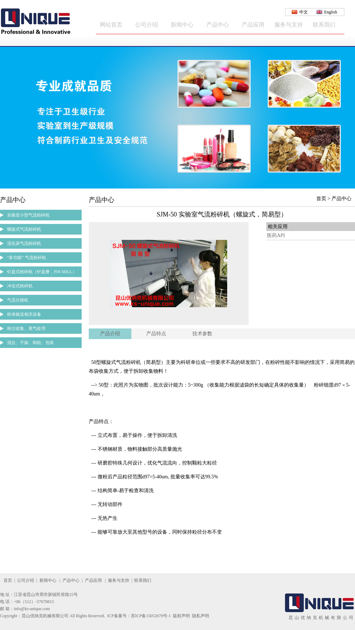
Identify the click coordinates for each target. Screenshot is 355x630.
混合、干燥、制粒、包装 (30, 342)
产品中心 (217, 25)
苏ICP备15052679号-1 (151, 615)
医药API (276, 235)
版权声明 (181, 615)
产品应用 (253, 25)
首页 (8, 580)
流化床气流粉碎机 (24, 243)
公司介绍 (146, 25)
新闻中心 (182, 25)
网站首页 (111, 25)
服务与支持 (288, 25)
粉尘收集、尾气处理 (26, 328)
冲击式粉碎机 (20, 285)
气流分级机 (17, 300)
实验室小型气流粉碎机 (28, 215)
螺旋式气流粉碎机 (24, 229)
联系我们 (324, 25)
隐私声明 (200, 615)
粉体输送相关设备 (24, 314)
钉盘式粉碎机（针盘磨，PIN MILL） (42, 271)
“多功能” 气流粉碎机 (26, 257)
